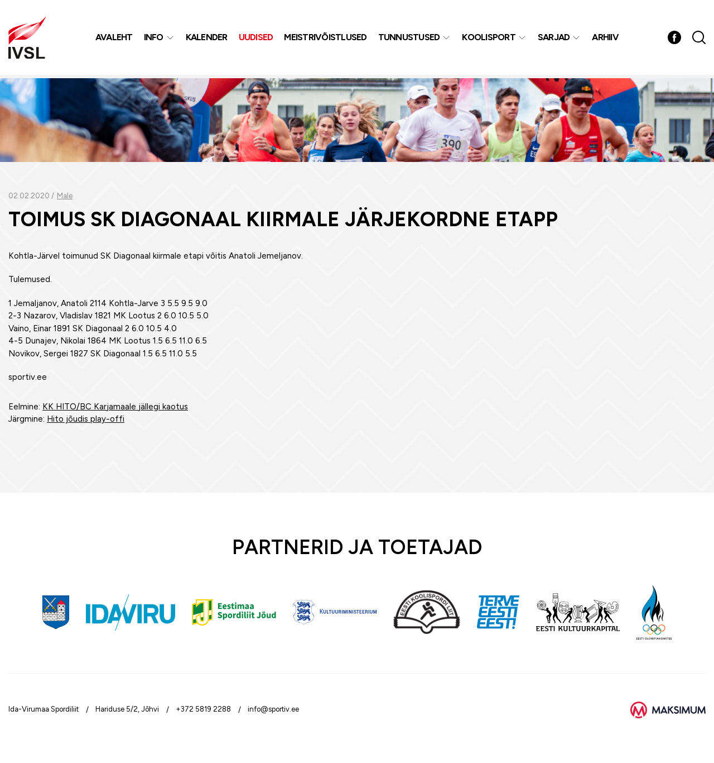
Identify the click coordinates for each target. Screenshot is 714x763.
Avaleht (114, 39)
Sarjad (554, 39)
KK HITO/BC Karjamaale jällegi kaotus (115, 407)
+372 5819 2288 (203, 709)
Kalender (207, 39)
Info (154, 39)
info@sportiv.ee (273, 709)
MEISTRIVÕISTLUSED (326, 39)
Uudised (256, 39)
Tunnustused (410, 39)
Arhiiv (606, 39)
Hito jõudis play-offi (85, 419)
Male (65, 196)
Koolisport (490, 39)
